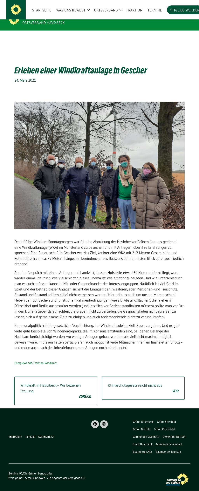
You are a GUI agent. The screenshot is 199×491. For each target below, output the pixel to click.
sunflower (38, 472)
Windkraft (51, 357)
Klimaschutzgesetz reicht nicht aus (143, 382)
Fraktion (38, 357)
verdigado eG (76, 472)
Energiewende (23, 357)
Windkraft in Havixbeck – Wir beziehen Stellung (55, 385)
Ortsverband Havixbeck (43, 22)
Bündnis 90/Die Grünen (46, 17)
